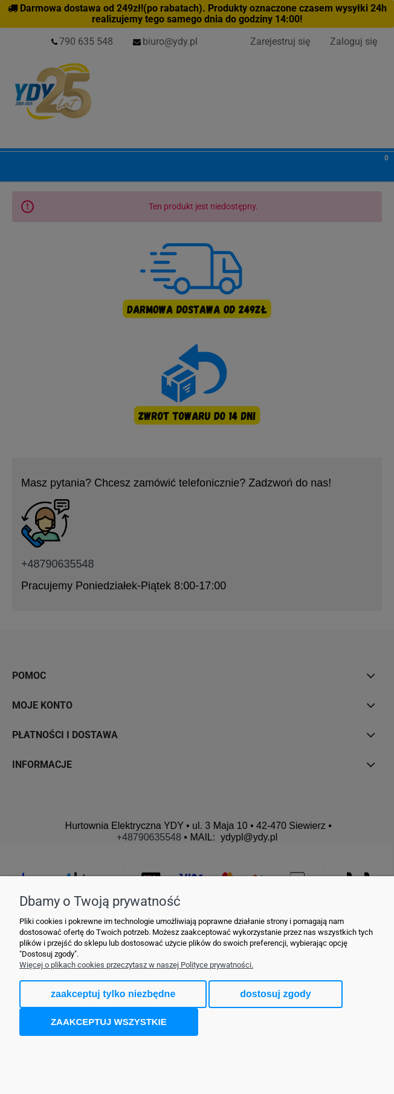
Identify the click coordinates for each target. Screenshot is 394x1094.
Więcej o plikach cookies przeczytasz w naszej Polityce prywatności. (136, 964)
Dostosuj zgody (275, 994)
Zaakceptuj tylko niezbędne (113, 994)
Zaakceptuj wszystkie (109, 1022)
